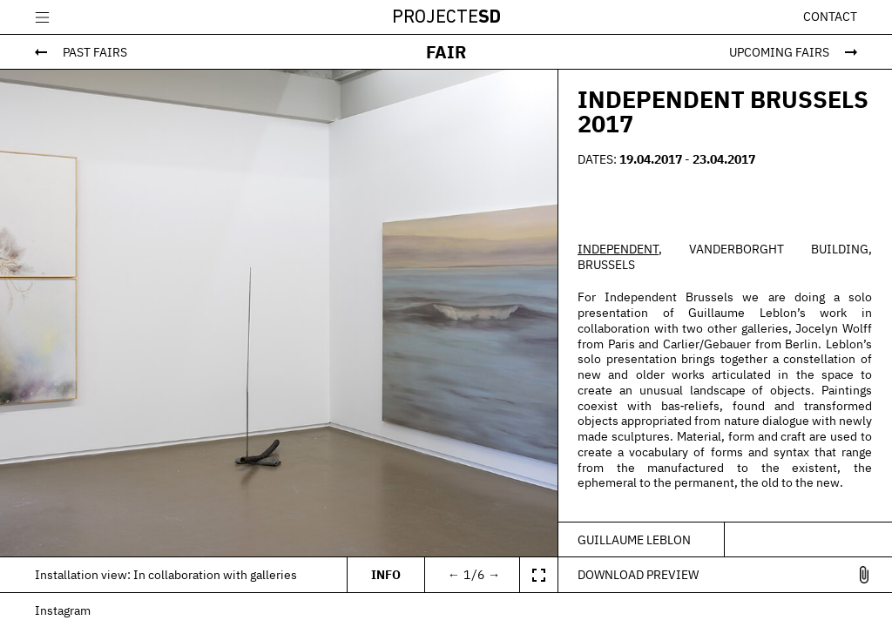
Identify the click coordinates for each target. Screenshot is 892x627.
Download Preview (638, 574)
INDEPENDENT (618, 248)
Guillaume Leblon (634, 539)
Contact (830, 16)
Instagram (63, 610)
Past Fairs (95, 52)
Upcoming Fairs (779, 52)
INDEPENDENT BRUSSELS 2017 (723, 111)
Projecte (446, 18)
